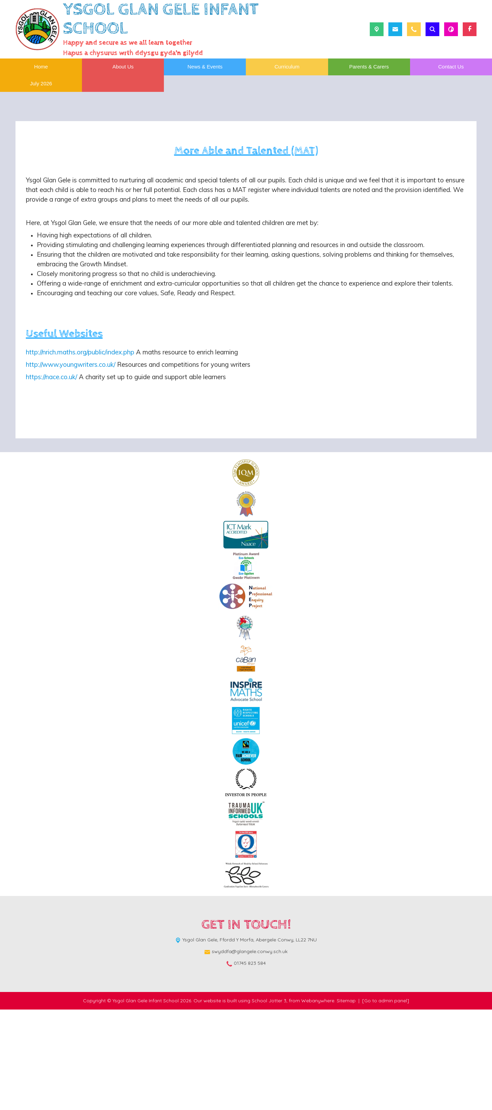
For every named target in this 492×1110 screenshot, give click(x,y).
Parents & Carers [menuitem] (369, 67)
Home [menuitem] (41, 67)
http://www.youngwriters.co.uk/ (70, 465)
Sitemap (346, 1101)
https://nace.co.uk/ (51, 477)
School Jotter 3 (269, 1101)
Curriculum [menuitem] (287, 67)
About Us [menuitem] (123, 67)
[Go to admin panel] (385, 1101)
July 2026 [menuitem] (41, 83)
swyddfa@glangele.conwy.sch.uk (249, 1052)
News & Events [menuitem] (205, 67)
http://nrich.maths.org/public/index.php (80, 452)
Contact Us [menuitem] (451, 67)
